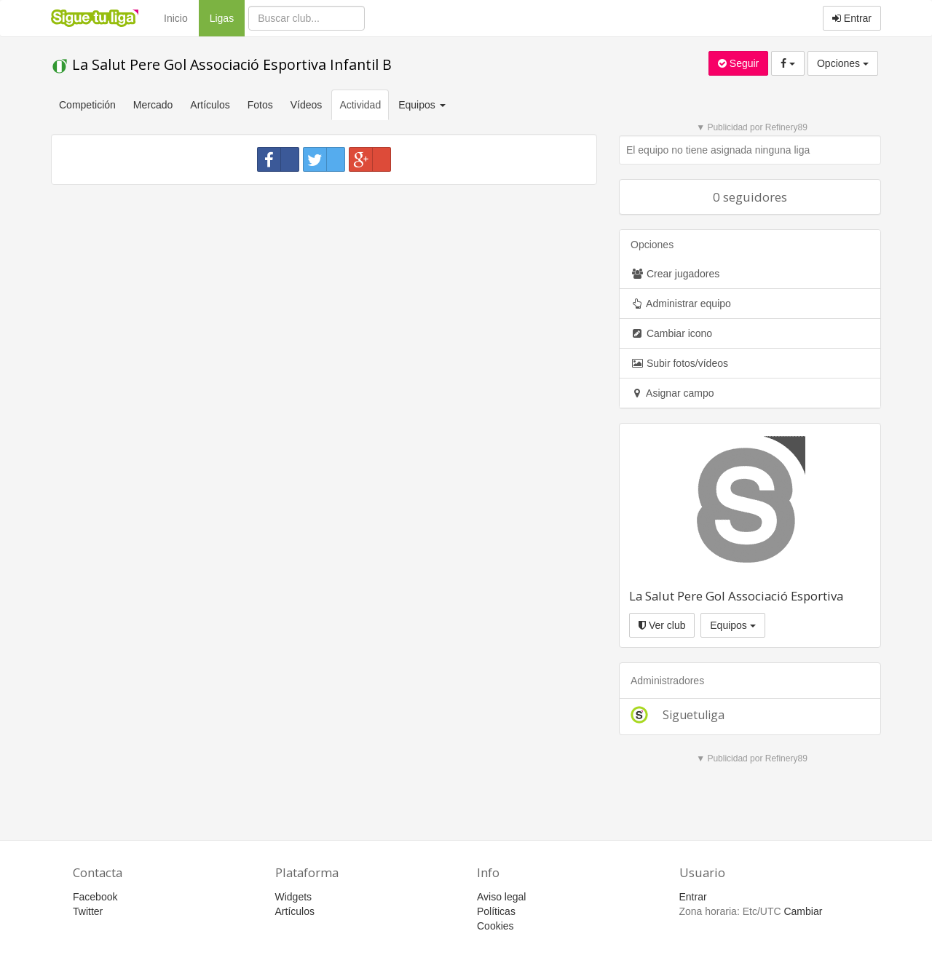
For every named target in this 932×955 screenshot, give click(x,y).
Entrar (852, 18)
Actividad (360, 105)
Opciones (843, 63)
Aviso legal (501, 897)
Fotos (260, 105)
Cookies (495, 926)
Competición (87, 105)
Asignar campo (672, 393)
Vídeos (307, 105)
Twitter (88, 911)
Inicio (176, 18)
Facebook (95, 897)
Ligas (227, 17)
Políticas (496, 911)
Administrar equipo (681, 303)
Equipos (732, 625)
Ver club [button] (662, 625)
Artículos (209, 105)
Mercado (153, 105)
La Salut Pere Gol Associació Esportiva (736, 595)
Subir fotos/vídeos (679, 363)
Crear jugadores (675, 274)
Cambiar (802, 911)
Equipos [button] (423, 105)
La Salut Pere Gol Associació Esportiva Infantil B (221, 64)
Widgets (293, 897)
